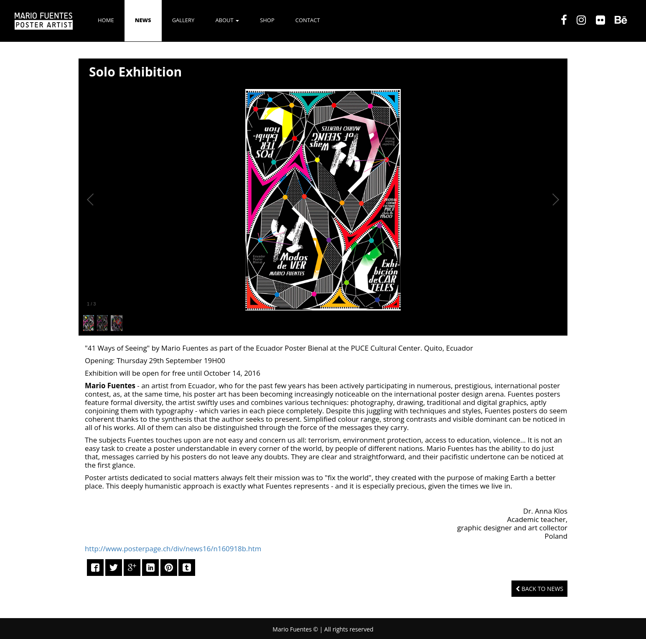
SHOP (267, 20)
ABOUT (227, 20)
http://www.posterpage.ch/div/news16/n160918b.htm (173, 548)
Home (106, 20)
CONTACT (307, 20)
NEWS (143, 20)
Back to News (539, 589)
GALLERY (183, 20)
